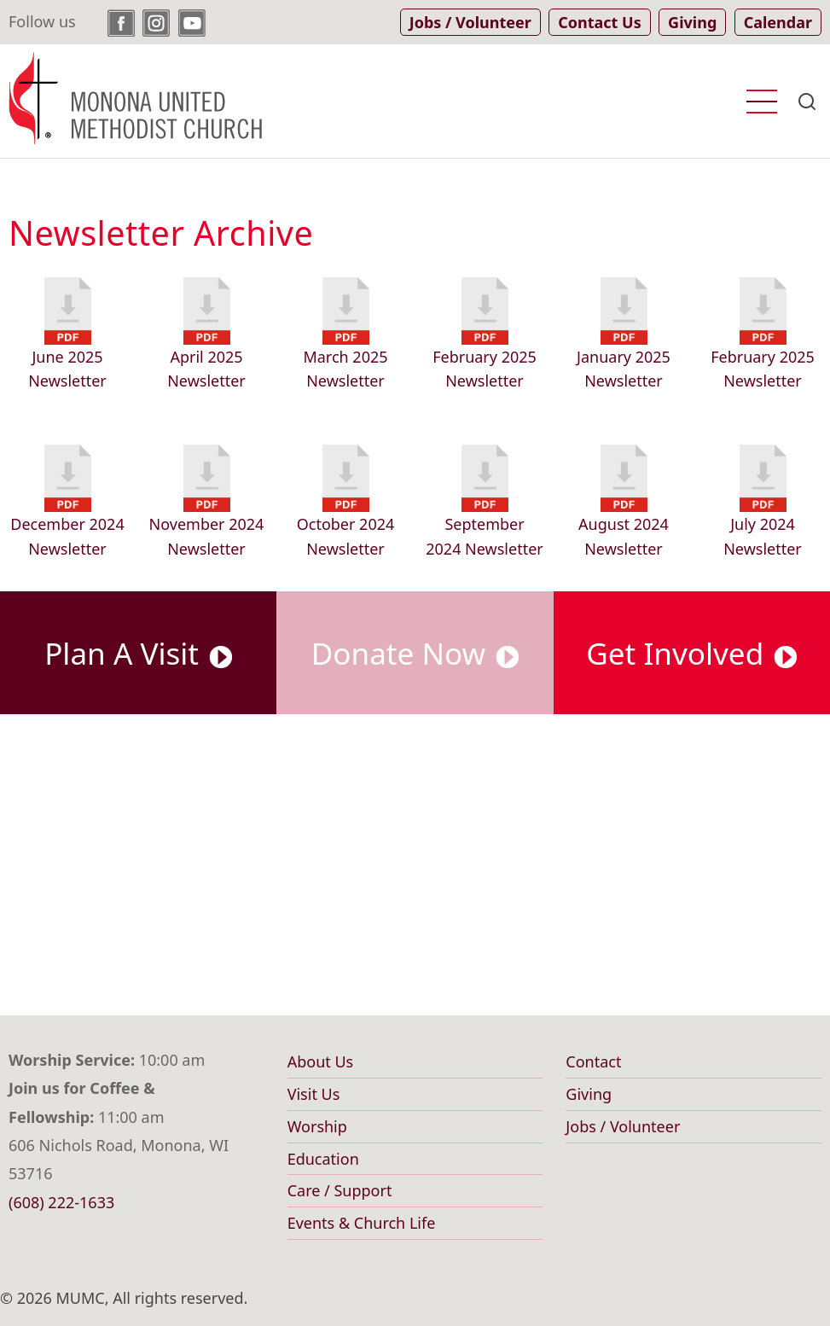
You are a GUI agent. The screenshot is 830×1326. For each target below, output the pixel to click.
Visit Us (313, 1094)
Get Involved (691, 652)
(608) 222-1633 (61, 1202)
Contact (593, 1061)
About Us (320, 1061)
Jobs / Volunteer (623, 1126)
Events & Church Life (361, 1223)
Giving (589, 1094)
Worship (317, 1126)
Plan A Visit (138, 652)
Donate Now (415, 652)
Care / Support (339, 1190)
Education (323, 1159)
